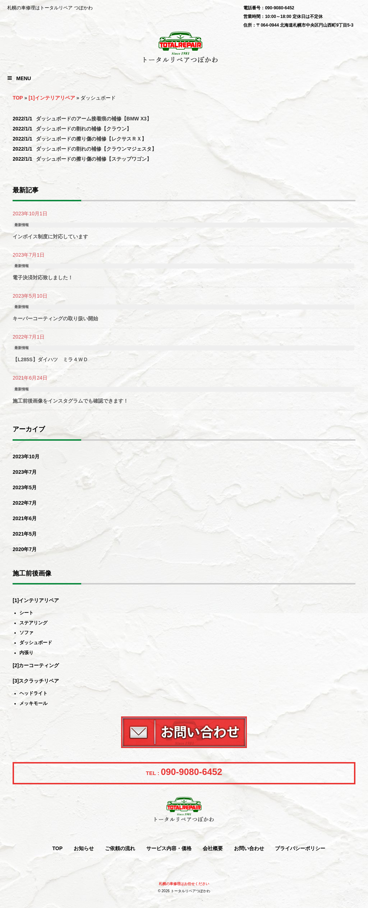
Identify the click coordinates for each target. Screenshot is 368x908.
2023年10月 (26, 456)
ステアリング (33, 623)
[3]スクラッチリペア (36, 681)
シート (26, 613)
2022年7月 (25, 503)
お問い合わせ (249, 848)
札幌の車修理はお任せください (184, 884)
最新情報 (21, 225)
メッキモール (33, 703)
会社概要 (213, 848)
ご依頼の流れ (120, 848)
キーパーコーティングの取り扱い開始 (55, 318)
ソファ (26, 632)
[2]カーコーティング (36, 665)
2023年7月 (25, 472)
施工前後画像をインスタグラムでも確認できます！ (70, 401)
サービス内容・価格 (169, 848)
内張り (26, 653)
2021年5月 (25, 534)
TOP (18, 98)
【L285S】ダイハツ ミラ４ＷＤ (50, 359)
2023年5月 (25, 487)
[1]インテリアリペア (51, 98)
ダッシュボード (35, 643)
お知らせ (84, 848)
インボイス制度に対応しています (50, 236)
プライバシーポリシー (300, 848)
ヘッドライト (33, 693)
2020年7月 (25, 549)
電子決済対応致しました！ (43, 277)
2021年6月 (25, 518)
